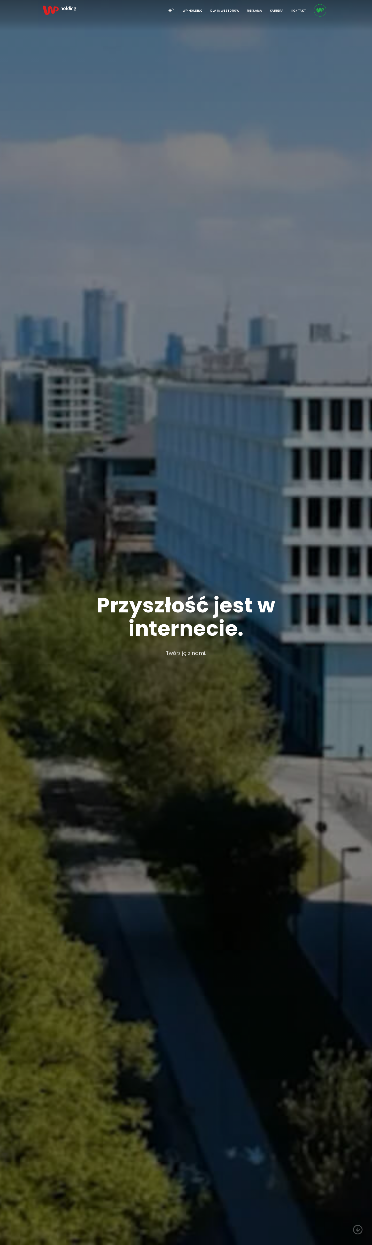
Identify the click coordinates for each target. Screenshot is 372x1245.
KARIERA (277, 10)
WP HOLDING (193, 10)
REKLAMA (254, 10)
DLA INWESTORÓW (224, 10)
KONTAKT (298, 10)
